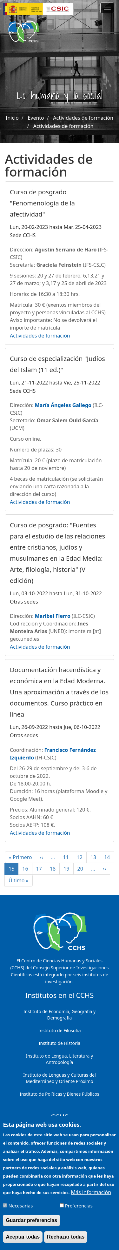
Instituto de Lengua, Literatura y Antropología (59, 1059)
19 (68, 868)
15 (13, 870)
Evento (36, 117)
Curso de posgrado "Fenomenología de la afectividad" (42, 203)
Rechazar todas (65, 1241)
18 (55, 868)
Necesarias (21, 1210)
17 (41, 868)
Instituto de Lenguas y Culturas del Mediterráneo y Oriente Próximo (59, 1078)
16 (27, 868)
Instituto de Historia (59, 1043)
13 (95, 857)
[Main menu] (107, 8)
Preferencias (79, 1210)
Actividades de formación (83, 117)
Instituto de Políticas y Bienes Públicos (59, 1094)
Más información (91, 1196)
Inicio (12, 117)
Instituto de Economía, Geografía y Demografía (59, 1014)
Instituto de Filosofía (59, 1030)
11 (68, 857)
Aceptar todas (23, 1241)
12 (82, 857)
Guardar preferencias (31, 1225)
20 (82, 868)
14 (109, 857)
